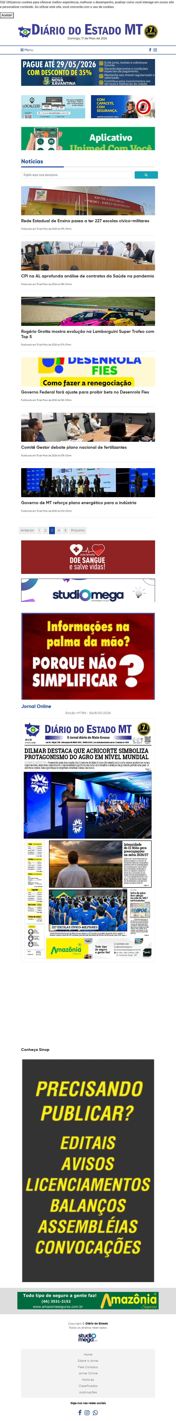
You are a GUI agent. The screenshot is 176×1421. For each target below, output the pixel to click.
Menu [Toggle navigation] (27, 50)
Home (88, 1354)
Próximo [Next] (78, 530)
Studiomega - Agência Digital (88, 1338)
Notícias (88, 1379)
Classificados (88, 1385)
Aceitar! (7, 15)
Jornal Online (88, 1373)
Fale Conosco (88, 1367)
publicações (88, 1392)
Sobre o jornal (88, 1360)
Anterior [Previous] (27, 530)
